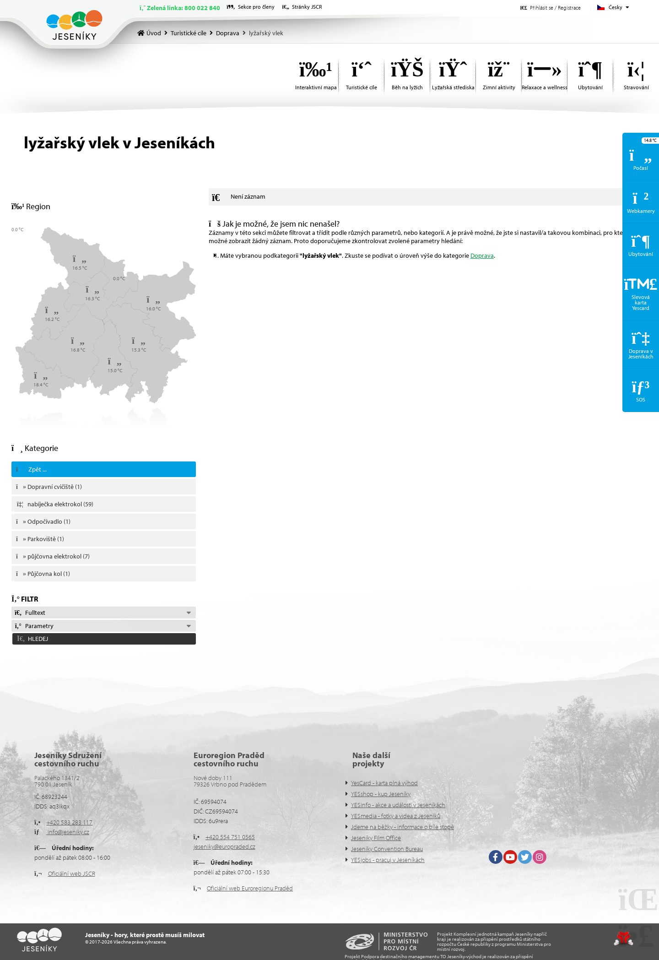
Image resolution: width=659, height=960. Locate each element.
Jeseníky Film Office (376, 838)
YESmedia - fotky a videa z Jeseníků (395, 816)
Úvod (74, 25)
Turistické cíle (188, 33)
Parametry (34, 626)
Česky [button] (615, 7)
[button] (550, 7)
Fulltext (29, 612)
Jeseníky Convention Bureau (387, 849)
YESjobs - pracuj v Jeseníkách (388, 860)
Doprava (227, 33)
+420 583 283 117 (69, 822)
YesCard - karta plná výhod (384, 783)
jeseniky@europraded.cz (224, 846)
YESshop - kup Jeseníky (381, 794)
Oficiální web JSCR (71, 873)
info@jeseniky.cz (67, 832)
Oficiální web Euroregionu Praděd (250, 888)
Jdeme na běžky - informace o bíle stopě (402, 827)
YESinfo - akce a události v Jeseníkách (398, 805)
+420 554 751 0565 (230, 837)
